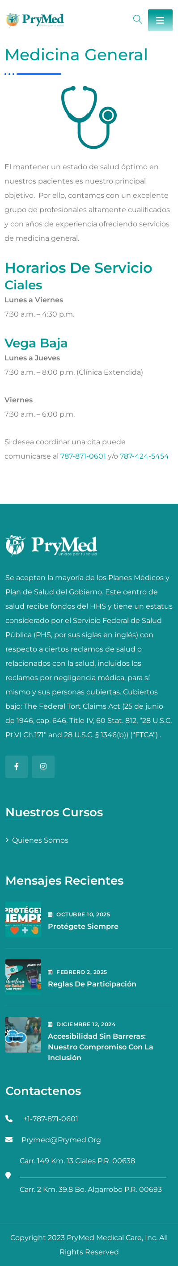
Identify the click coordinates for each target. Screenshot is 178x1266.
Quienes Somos (40, 840)
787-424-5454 (144, 456)
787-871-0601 (83, 456)
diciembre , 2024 (81, 1024)
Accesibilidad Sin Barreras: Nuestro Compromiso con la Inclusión (100, 1047)
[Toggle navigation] (160, 20)
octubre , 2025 (79, 914)
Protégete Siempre (83, 926)
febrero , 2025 (77, 972)
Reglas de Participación (92, 984)
